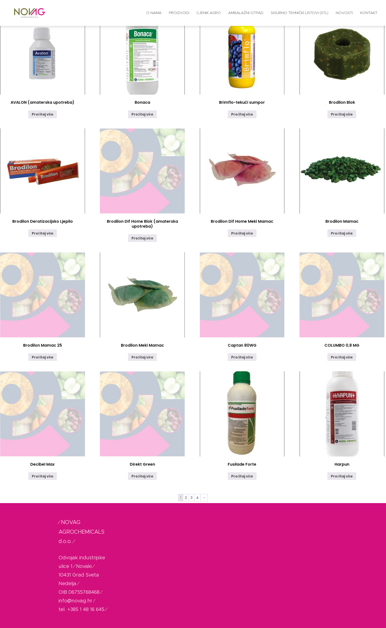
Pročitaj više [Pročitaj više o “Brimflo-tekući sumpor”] (242, 114)
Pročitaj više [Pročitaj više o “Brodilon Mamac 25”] (43, 357)
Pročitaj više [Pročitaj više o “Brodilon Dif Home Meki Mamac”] (242, 233)
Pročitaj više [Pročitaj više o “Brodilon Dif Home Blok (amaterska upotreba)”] (142, 238)
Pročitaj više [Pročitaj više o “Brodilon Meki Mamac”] (142, 357)
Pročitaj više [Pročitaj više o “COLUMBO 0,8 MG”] (342, 357)
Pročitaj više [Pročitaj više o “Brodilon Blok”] (342, 114)
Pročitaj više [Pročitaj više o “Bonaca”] (142, 114)
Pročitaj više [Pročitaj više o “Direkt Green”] (142, 476)
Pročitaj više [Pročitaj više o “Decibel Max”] (43, 476)
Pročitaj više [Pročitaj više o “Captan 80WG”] (242, 357)
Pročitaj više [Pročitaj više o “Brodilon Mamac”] (342, 233)
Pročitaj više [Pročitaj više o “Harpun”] (342, 476)
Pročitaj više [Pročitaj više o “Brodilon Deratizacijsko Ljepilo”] (43, 233)
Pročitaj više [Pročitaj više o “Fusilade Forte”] (242, 476)
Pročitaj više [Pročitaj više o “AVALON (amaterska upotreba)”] (43, 114)
